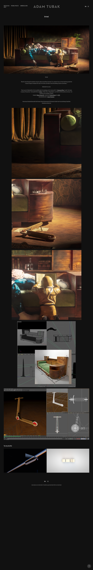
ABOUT (5, 7)
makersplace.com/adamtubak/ (37, 485)
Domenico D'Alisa (61, 90)
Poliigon (40, 91)
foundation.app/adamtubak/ (48, 485)
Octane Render (53, 95)
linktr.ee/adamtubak (57, 485)
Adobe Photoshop (50, 97)
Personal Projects (15, 5)
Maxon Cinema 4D (40, 95)
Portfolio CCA (6, 5)
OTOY (59, 95)
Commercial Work (24, 5)
